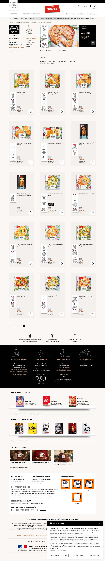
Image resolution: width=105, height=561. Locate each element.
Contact (32, 525)
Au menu (14, 503)
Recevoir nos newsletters (35, 414)
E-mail (64, 377)
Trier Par (43, 62)
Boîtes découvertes (25, 497)
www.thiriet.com (78, 528)
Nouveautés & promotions (13, 41)
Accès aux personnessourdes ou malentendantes (63, 380)
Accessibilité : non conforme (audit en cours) (45, 525)
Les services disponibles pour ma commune (28, 523)
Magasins (34, 479)
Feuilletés (28, 40)
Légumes (14, 493)
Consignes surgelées (44, 479)
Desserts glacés (15, 495)
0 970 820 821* (64, 365)
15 (24, 326)
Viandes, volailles (49, 491)
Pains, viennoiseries (33, 495)
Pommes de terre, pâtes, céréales (27, 493)
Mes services (70, 14)
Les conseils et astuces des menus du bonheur (31, 503)
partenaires (90, 528)
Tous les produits (14, 38)
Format (72, 62)
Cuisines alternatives (45, 495)
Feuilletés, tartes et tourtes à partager (41, 22)
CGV (41, 523)
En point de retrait (16, 481)
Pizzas (56, 489)
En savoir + (43, 510)
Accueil (11, 22)
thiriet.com (14, 523)
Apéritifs (25, 489)
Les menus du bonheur (31, 14)
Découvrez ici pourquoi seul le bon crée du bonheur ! (19, 365)
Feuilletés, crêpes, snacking (21, 22)
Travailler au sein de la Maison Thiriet (86, 364)
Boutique (33, 497)
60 (27, 326)
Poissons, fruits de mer (37, 491)
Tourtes (28, 46)
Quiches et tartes (30, 42)
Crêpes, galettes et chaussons (16, 51)
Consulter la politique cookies (58, 550)
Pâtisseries (24, 495)
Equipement (62, 62)
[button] (85, 6)
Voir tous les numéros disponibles (19, 441)
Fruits (48, 493)
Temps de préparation (47, 63)
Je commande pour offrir (39, 483)
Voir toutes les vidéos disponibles (19, 467)
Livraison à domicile (37, 481)
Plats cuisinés (26, 491)
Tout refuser (80, 555)
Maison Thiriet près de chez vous (41, 364)
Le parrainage (15, 483)
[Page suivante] (95, 326)
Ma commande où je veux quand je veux (41, 369)
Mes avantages (91, 14)
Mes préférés (81, 14)
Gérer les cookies (94, 543)
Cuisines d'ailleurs (16, 491)
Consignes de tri (17, 525)
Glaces (53, 493)
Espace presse (25, 525)
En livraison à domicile (17, 479)
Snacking (11, 52)
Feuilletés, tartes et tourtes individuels (15, 45)
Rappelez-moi (63, 374)
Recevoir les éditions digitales (18, 414)
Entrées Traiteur (33, 489)
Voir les (52, 62)
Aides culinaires (41, 493)
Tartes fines (29, 44)
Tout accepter (94, 555)
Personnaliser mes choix (59, 555)
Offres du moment (16, 489)
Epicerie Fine (14, 497)
